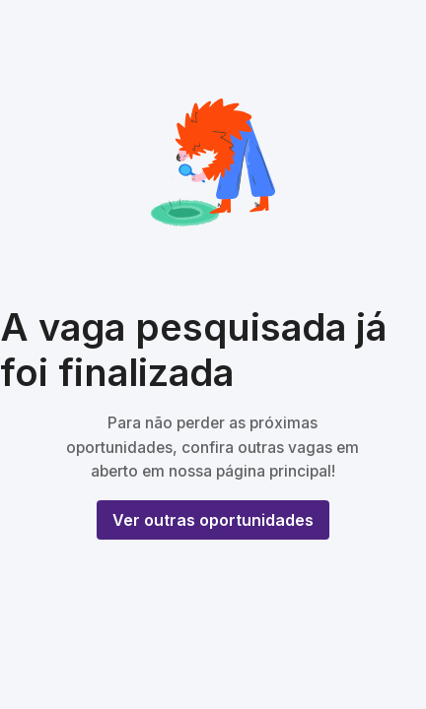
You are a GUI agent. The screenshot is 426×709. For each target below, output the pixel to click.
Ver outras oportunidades (213, 520)
